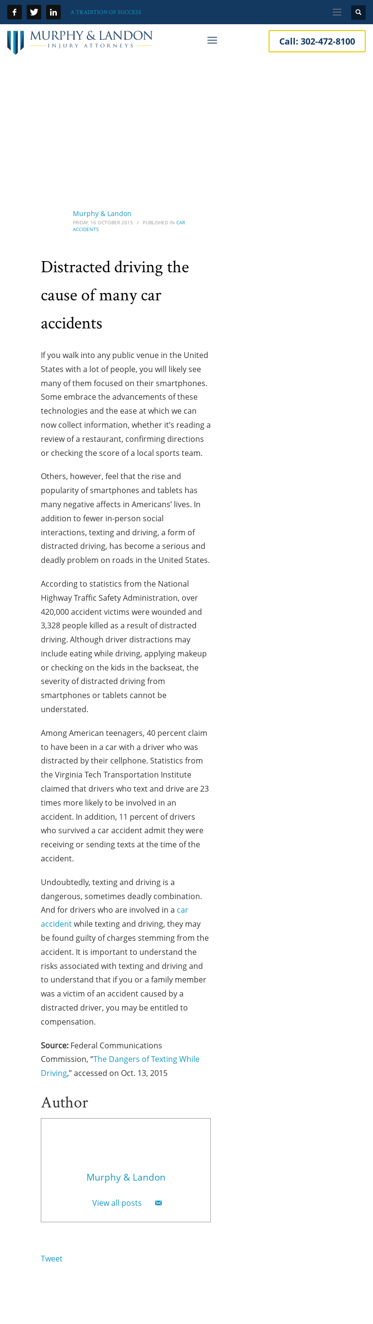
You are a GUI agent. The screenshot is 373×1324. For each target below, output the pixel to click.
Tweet (52, 1258)
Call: (317, 41)
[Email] (158, 1203)
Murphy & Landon (102, 213)
